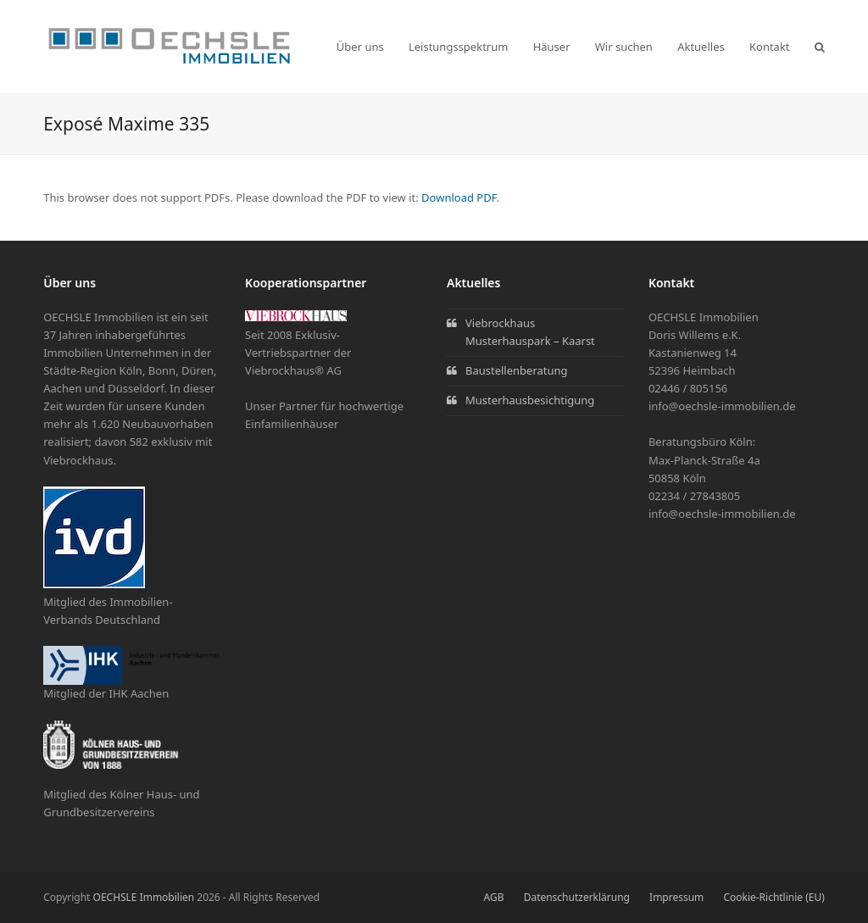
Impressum (676, 897)
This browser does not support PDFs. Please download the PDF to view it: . (271, 197)
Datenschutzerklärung (577, 897)
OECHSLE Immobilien (144, 897)
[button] (820, 46)
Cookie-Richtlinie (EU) (773, 897)
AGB (494, 897)
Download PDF (459, 197)
